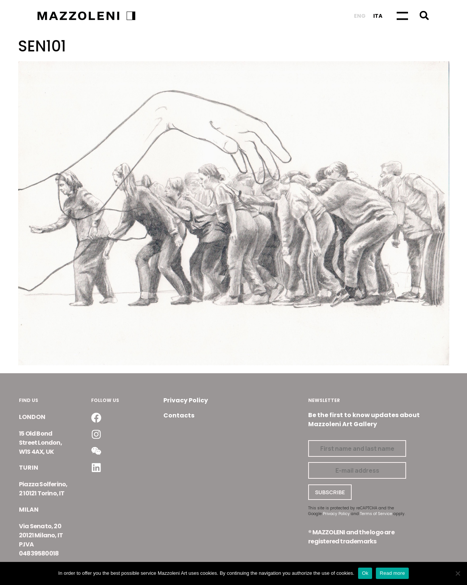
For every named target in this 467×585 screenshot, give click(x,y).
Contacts (178, 415)
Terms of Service (376, 514)
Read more (392, 573)
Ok (365, 573)
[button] (424, 15)
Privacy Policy (185, 400)
